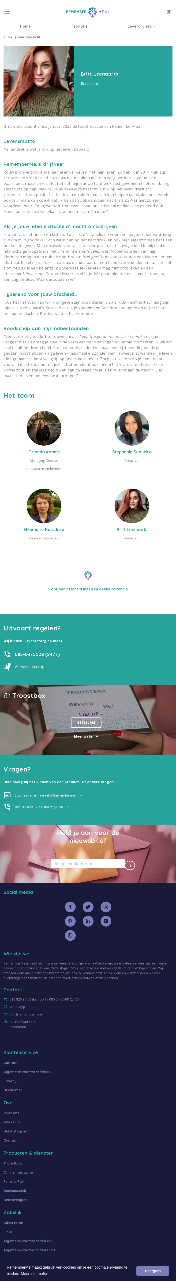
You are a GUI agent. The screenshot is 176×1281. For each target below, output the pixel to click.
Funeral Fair (14, 1181)
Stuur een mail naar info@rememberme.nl (48, 795)
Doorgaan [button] (153, 1271)
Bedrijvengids (15, 1199)
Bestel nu (86, 722)
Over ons (11, 1113)
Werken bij (13, 1122)
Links (8, 1232)
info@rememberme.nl (26, 1014)
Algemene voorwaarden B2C (29, 1072)
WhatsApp (17, 1006)
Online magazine (18, 1172)
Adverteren (13, 1222)
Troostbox (13, 1163)
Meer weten (86, 736)
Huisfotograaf (16, 1131)
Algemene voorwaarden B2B (29, 1241)
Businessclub (15, 1190)
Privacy (10, 1081)
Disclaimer (13, 1090)
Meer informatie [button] (34, 1274)
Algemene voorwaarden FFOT (30, 1250)
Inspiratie (79, 26)
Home (25, 26)
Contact (11, 1062)
